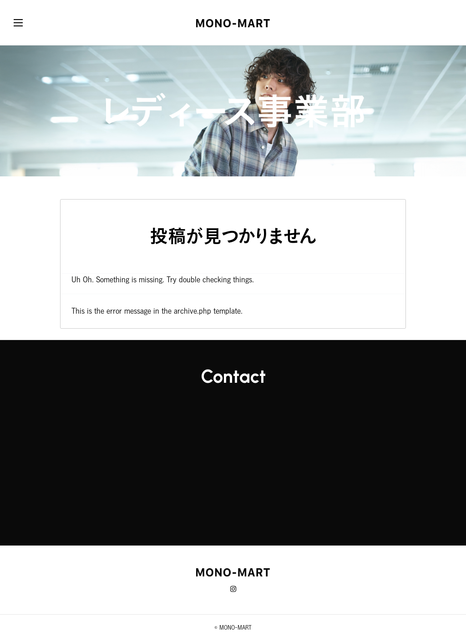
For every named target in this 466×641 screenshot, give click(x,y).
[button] (27, 22)
